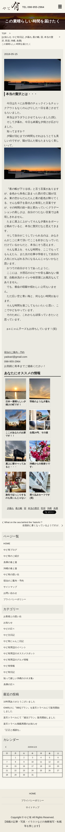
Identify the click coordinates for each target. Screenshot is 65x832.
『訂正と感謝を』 (12, 730)
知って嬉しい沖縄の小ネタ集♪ (18, 678)
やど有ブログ (10, 549)
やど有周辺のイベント (14, 647)
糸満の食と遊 (10, 562)
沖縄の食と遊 (10, 568)
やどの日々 (9, 628)
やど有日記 (18, 37)
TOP (4, 33)
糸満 (18, 40)
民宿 (7, 40)
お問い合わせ (10, 593)
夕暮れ (28, 37)
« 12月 (6, 747)
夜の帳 (36, 37)
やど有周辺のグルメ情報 (15, 659)
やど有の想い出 (11, 574)
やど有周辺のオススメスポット (19, 653)
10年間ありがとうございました (19, 701)
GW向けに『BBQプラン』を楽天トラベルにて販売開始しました (31, 709)
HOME (6, 543)
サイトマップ (10, 587)
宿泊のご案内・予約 (14, 352)
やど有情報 (9, 666)
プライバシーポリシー (14, 599)
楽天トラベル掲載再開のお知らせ (20, 723)
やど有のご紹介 (11, 556)
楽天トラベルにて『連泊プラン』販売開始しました (29, 717)
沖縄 (13, 40)
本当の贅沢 (33, 508)
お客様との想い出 (12, 616)
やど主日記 (9, 635)
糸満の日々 (9, 684)
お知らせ (6, 37)
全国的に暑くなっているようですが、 (41, 525)
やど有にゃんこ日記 (13, 641)
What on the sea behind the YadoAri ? (23, 522)
